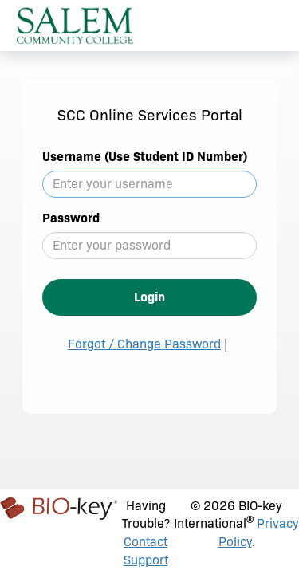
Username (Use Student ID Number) (144, 156)
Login (149, 297)
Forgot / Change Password (144, 344)
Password (71, 218)
